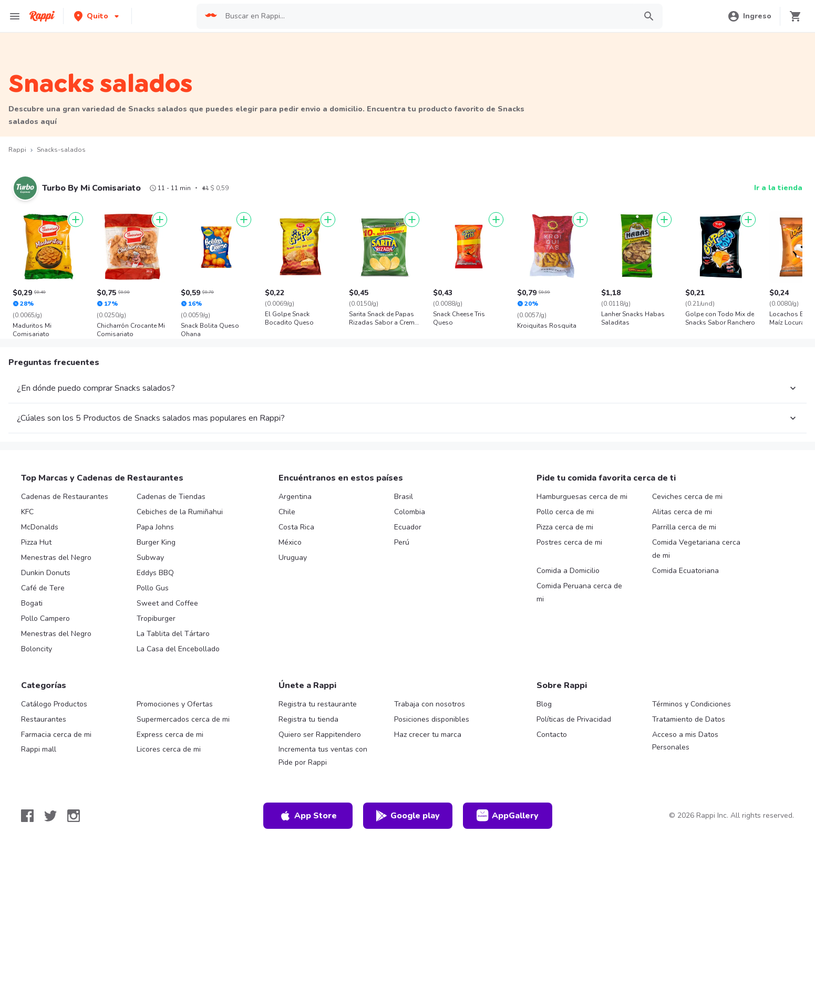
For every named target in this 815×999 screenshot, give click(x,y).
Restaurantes (43, 719)
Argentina (295, 497)
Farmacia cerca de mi (56, 735)
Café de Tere (43, 588)
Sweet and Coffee (167, 603)
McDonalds (39, 527)
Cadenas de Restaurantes (64, 497)
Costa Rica (296, 527)
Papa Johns (155, 527)
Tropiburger (156, 618)
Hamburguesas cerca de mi (582, 497)
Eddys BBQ (155, 573)
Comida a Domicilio (568, 571)
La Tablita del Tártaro (173, 634)
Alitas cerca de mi (682, 512)
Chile (286, 512)
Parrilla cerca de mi (684, 527)
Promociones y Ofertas (175, 704)
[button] (97, 16)
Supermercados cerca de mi (183, 719)
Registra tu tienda (308, 719)
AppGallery (508, 815)
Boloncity (36, 649)
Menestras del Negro (56, 558)
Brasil (403, 497)
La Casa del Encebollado (178, 649)
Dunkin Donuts (45, 573)
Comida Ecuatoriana (685, 571)
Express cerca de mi (170, 735)
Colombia (409, 512)
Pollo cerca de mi (565, 512)
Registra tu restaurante (317, 704)
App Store (308, 815)
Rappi (17, 149)
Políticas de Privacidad (574, 719)
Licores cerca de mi (169, 749)
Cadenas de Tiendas (171, 497)
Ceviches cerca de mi (687, 497)
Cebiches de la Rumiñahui (180, 512)
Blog (544, 704)
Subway (150, 558)
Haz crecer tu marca (427, 735)
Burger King (156, 542)
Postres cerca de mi (569, 542)
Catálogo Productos (54, 704)
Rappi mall (38, 749)
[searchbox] (427, 16)
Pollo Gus (153, 588)
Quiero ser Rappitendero (319, 735)
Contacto (552, 735)
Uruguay (292, 558)
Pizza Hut (36, 542)
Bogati (32, 603)
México (290, 542)
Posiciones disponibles (431, 719)
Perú (401, 542)
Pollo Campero (45, 618)
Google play (407, 815)
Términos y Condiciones (691, 704)
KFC (27, 512)
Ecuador (407, 527)
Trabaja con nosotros (429, 704)
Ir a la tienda (778, 188)
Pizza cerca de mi (565, 527)
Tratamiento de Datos (688, 719)
